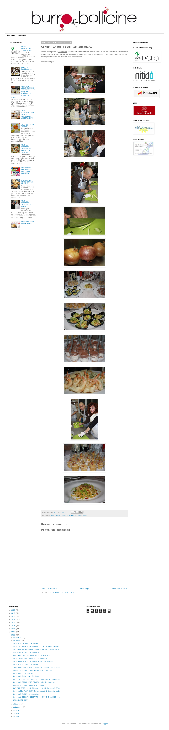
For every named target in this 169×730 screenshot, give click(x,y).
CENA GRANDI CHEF (20, 700)
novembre (17, 641)
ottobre (17, 704)
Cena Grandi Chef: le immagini (26, 652)
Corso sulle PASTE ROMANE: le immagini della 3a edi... (37, 691)
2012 (13, 635)
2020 (13, 610)
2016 (13, 623)
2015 (13, 626)
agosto (16, 710)
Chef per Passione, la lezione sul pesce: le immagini (26, 148)
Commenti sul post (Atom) (64, 592)
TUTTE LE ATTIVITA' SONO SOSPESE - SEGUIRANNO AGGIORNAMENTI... (28, 115)
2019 (13, 613)
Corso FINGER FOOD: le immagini (26, 643)
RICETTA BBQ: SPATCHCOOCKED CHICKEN (27, 182)
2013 (13, 632)
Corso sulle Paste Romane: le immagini (30, 658)
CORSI (85, 515)
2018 (13, 616)
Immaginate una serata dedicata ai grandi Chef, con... (37, 667)
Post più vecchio (119, 589)
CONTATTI (22, 35)
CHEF (79, 515)
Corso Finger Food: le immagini (26, 664)
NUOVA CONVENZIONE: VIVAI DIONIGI (27, 48)
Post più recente (49, 589)
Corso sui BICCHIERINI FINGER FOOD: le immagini (34, 682)
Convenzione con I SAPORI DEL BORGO (28, 685)
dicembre (17, 638)
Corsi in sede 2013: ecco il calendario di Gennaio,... (37, 679)
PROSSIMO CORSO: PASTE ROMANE (28, 223)
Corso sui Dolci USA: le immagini (27, 676)
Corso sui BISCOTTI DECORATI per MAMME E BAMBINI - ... (37, 697)
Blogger (105, 724)
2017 (13, 619)
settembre (17, 707)
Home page (11, 35)
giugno (16, 717)
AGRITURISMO (55, 515)
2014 (13, 629)
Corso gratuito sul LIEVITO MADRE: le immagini (33, 661)
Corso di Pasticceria (26, 68)
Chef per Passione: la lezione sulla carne (27, 203)
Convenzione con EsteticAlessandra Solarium (32, 670)
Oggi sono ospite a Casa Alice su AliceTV (31, 655)
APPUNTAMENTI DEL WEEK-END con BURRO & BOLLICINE (26, 170)
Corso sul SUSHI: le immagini (26, 694)
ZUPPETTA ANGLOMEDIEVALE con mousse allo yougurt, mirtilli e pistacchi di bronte (23, 92)
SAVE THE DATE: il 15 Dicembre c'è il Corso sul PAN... (37, 688)
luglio (16, 713)
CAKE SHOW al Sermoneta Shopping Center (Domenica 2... (37, 649)
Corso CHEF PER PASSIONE (23, 673)
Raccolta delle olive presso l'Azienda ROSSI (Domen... (37, 646)
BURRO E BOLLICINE (69, 515)
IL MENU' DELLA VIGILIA (27, 125)
